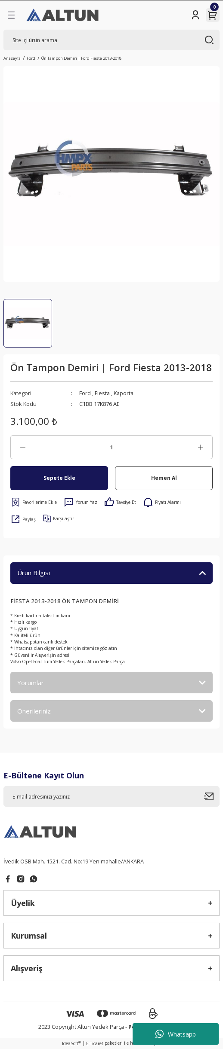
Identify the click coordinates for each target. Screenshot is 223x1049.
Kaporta (123, 393)
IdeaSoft (71, 1043)
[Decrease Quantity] (22, 447)
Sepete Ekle (59, 477)
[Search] (111, 40)
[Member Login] (195, 15)
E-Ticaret (94, 1043)
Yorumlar (30, 682)
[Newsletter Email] (111, 796)
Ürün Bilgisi (33, 572)
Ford (85, 393)
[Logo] (63, 15)
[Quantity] (111, 447)
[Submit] (212, 796)
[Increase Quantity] (200, 447)
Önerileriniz (34, 711)
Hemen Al (164, 477)
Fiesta (102, 393)
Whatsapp (175, 1034)
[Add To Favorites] (33, 502)
